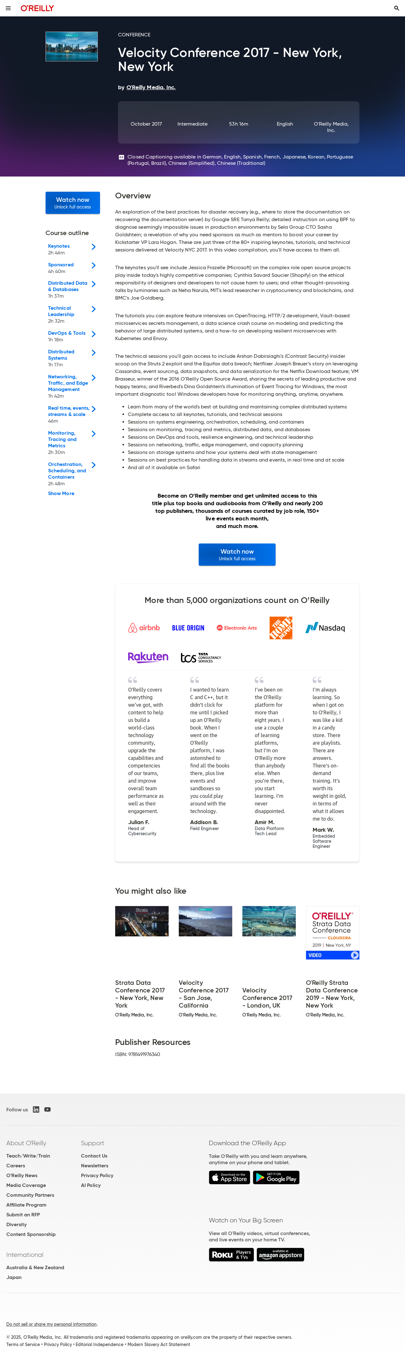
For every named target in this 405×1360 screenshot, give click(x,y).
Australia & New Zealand (35, 1267)
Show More (61, 493)
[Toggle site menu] (8, 8)
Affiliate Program (26, 1205)
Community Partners (30, 1195)
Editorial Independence (99, 1344)
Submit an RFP (23, 1214)
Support (92, 1143)
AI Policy (91, 1185)
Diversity (16, 1224)
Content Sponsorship (31, 1234)
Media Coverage (26, 1185)
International (24, 1254)
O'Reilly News (21, 1175)
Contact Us (94, 1155)
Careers (15, 1165)
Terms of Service (23, 1344)
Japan (14, 1277)
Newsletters (94, 1165)
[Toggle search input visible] (396, 8)
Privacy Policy (97, 1175)
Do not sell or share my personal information (51, 1324)
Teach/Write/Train (28, 1155)
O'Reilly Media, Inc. (331, 127)
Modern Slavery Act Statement (159, 1344)
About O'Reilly (26, 1143)
